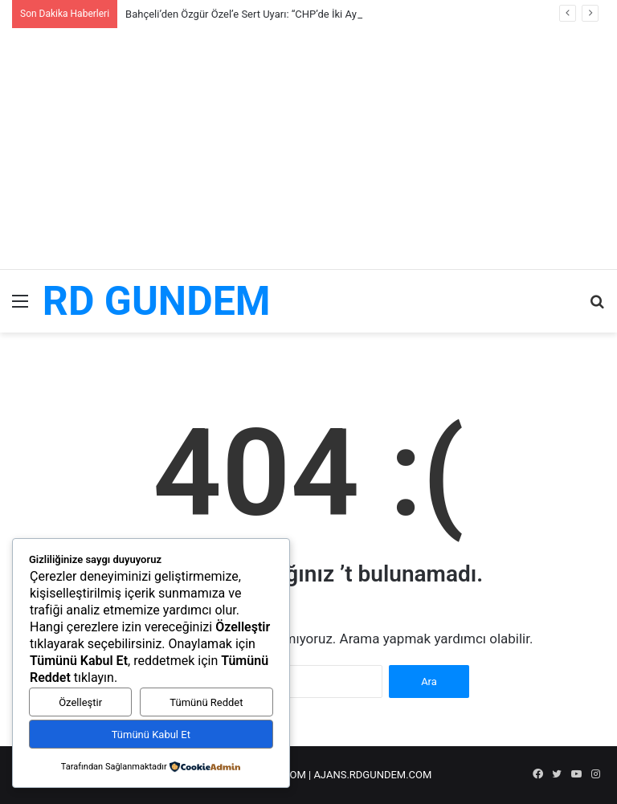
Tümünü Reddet (206, 702)
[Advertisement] (308, 148)
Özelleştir (80, 702)
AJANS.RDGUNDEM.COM (372, 775)
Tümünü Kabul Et (151, 734)
